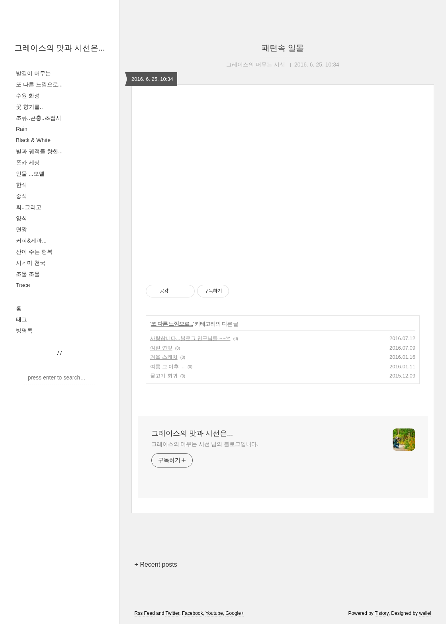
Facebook (192, 613)
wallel (425, 613)
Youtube (214, 613)
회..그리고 (28, 207)
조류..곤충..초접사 (38, 118)
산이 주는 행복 (34, 251)
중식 (21, 196)
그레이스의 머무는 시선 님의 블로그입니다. (204, 444)
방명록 (24, 330)
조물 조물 (28, 274)
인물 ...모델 (30, 173)
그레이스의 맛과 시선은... (59, 47)
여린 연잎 (161, 348)
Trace (23, 285)
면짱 (21, 229)
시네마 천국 (30, 263)
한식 (21, 185)
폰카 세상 (28, 162)
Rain (21, 129)
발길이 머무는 (33, 73)
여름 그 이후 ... (167, 367)
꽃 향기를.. (29, 107)
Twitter (172, 613)
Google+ (234, 613)
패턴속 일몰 (283, 47)
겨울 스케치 (164, 357)
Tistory (382, 613)
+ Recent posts (156, 564)
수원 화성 (28, 95)
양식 (21, 218)
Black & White (33, 140)
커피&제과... (31, 240)
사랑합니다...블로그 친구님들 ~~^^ (190, 338)
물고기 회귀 (164, 376)
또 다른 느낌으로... (39, 84)
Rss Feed (145, 613)
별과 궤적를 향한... (39, 151)
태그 (21, 319)
